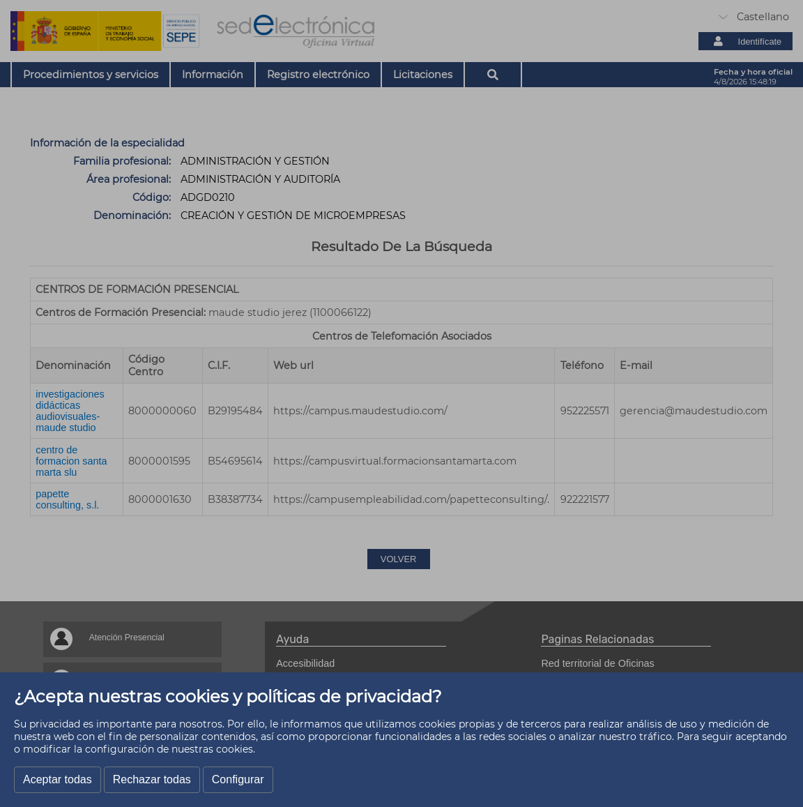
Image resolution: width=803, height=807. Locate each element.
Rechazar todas (152, 779)
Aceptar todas (57, 779)
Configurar (238, 779)
